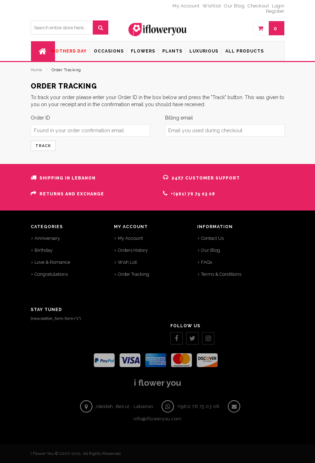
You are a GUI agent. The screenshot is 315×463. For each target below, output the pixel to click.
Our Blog (210, 250)
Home (36, 70)
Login (278, 5)
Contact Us (212, 238)
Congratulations (51, 274)
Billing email (179, 118)
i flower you (157, 383)
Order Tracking (133, 274)
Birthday (44, 250)
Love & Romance (52, 262)
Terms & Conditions (221, 274)
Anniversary (47, 238)
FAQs (206, 262)
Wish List (127, 262)
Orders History (133, 250)
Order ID (40, 118)
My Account (130, 238)
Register (275, 11)
